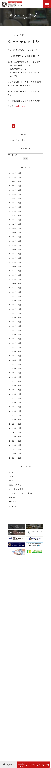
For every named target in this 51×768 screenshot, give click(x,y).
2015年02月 (15, 262)
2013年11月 (15, 301)
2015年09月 (15, 254)
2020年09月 (15, 190)
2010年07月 (15, 411)
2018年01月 (15, 211)
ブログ (12, 680)
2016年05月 (15, 241)
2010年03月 (15, 424)
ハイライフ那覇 (16, 489)
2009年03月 (15, 441)
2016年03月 (15, 245)
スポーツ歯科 (15, 730)
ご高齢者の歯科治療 (18, 757)
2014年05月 (15, 279)
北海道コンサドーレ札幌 (20, 493)
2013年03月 (15, 322)
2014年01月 (15, 296)
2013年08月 (15, 305)
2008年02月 (15, 458)
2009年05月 (15, 432)
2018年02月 (15, 207)
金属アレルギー (16, 748)
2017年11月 (15, 220)
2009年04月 (15, 437)
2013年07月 (15, 309)
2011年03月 (15, 394)
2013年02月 (15, 326)
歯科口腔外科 (15, 735)
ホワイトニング (16, 717)
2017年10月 (15, 224)
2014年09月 (15, 271)
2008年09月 (15, 454)
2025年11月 (15, 173)
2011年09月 (15, 381)
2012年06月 (15, 347)
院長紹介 (13, 653)
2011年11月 (15, 373)
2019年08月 (15, 194)
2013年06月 (15, 313)
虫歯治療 (13, 699)
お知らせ (13, 476)
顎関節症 (13, 739)
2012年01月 (15, 364)
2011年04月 (15, 390)
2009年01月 (15, 445)
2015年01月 (15, 267)
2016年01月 (15, 250)
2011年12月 (15, 369)
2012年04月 (15, 352)
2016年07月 (15, 237)
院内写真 (13, 671)
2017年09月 (15, 228)
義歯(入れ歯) (15, 726)
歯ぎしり (13, 744)
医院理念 (13, 667)
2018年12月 (15, 203)
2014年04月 (15, 284)
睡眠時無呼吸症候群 (18, 753)
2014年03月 (15, 288)
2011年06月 (15, 386)
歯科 (11, 481)
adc (11, 472)
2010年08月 (15, 407)
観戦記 (12, 498)
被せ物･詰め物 (16, 721)
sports (12, 506)
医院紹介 (13, 649)
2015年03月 (15, 258)
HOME (12, 644)
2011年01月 (15, 398)
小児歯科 (13, 703)
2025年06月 (15, 177)
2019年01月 (15, 199)
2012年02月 (15, 360)
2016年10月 (15, 233)
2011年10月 (15, 377)
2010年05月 (15, 420)
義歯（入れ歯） (16, 485)
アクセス (13, 658)
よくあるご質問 (16, 685)
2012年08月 (15, 343)
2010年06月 (15, 415)
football (13, 502)
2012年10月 (15, 339)
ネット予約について (18, 662)
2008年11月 (15, 449)
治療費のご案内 (16, 676)
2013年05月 (15, 318)
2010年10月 (15, 403)
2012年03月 (15, 356)
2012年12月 (15, 335)
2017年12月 (15, 216)
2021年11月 (15, 186)
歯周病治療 (14, 708)
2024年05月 (15, 182)
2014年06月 (15, 275)
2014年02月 (15, 292)
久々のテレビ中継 (24, 42)
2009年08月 (15, 428)
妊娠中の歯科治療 (17, 712)
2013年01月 (15, 330)
